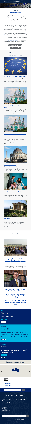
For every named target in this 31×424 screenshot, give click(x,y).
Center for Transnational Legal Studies (13, 192)
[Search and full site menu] (26, 1)
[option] (15, 371)
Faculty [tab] (6, 379)
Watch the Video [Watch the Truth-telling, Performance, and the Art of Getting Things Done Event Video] (4, 355)
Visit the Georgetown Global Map (15, 12)
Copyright (22, 419)
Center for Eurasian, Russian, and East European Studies (15, 135)
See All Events (4, 321)
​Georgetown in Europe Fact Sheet (15, 45)
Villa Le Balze (7, 219)
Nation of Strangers (7, 317)
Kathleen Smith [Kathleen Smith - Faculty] (8, 385)
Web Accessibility (17, 419)
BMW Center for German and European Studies (15, 76)
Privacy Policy (27, 419)
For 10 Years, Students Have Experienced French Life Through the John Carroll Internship (15, 296)
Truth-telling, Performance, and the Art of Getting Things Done (13, 351)
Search (24, 390)
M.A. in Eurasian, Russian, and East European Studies (14, 106)
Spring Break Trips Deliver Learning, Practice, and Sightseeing (15, 260)
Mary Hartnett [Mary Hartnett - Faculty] (8, 383)
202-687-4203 (6, 409)
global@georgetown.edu (6, 410)
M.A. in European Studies (10, 165)
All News (15, 236)
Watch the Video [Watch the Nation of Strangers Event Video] (4, 319)
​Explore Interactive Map (15, 47)
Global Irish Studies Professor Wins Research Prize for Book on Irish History (15, 290)
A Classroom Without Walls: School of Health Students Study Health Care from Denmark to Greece (15, 302)
